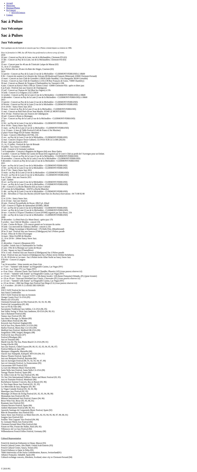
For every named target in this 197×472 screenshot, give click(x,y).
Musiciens (10, 5)
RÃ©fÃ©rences (18, 12)
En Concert (11, 10)
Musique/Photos (13, 8)
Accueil (9, 3)
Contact (9, 15)
